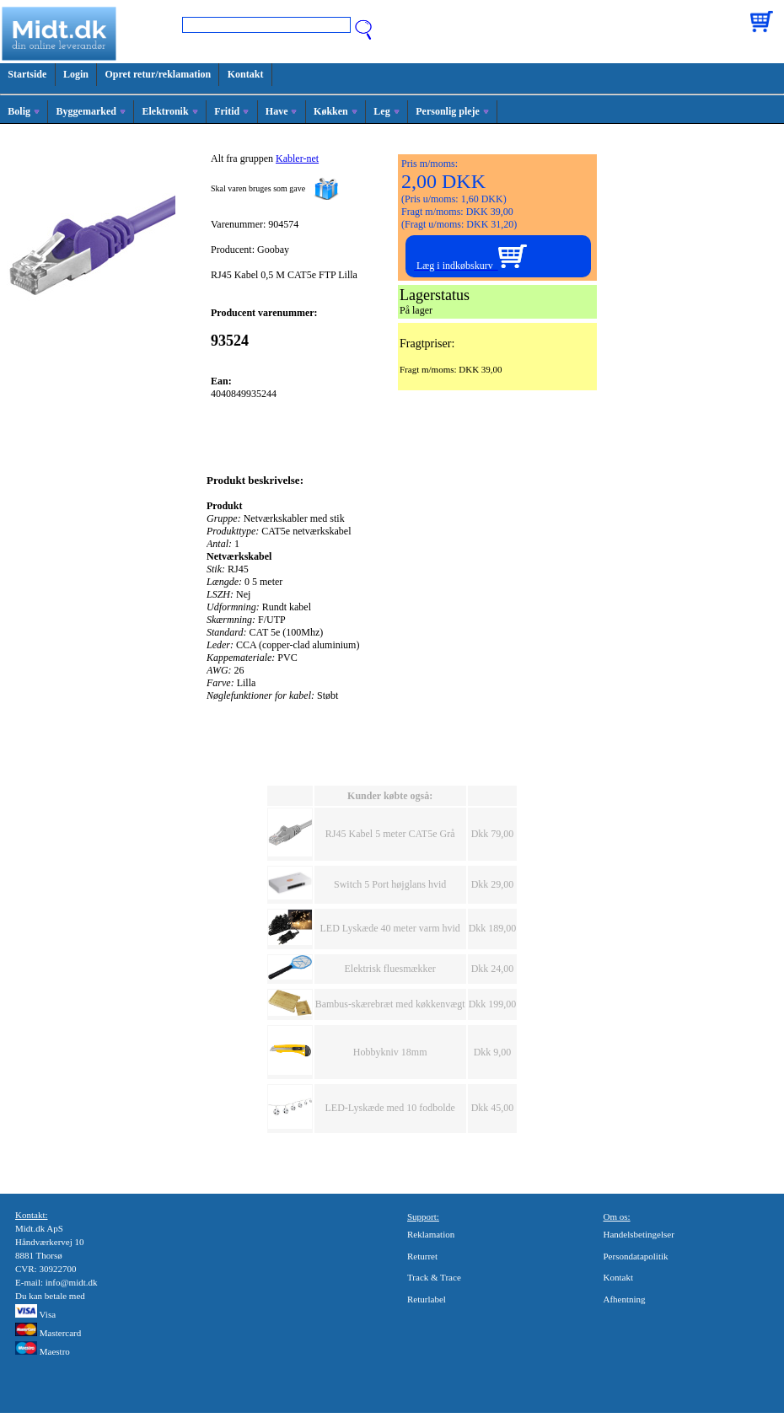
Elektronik (169, 111)
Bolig (24, 111)
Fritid (231, 111)
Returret (422, 1256)
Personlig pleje (452, 111)
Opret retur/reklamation (158, 74)
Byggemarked (91, 111)
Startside (27, 74)
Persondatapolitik (636, 1256)
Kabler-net (297, 158)
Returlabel (426, 1299)
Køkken (335, 111)
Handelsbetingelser (639, 1234)
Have (282, 111)
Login (76, 74)
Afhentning (625, 1299)
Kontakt (246, 74)
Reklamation (430, 1234)
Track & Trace (434, 1277)
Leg (386, 111)
